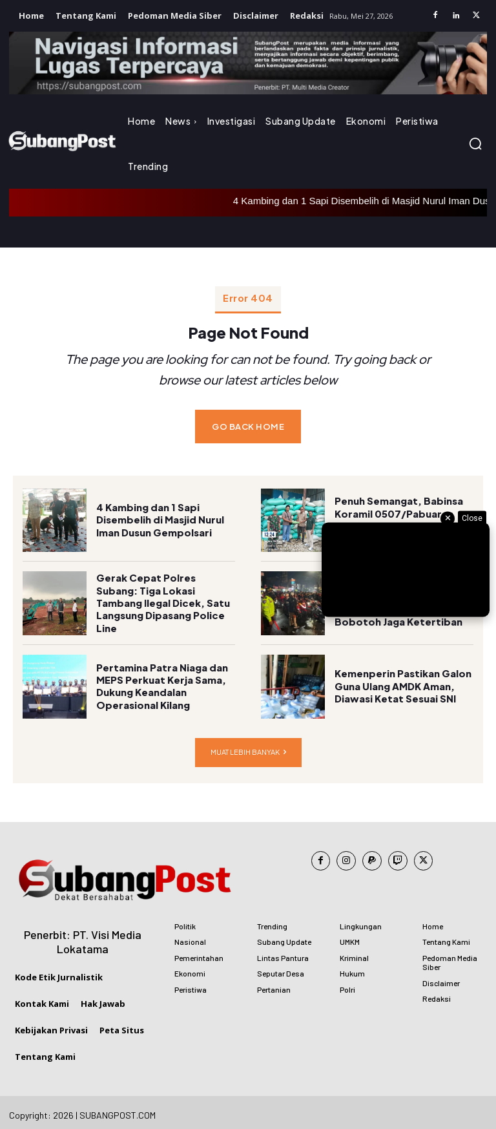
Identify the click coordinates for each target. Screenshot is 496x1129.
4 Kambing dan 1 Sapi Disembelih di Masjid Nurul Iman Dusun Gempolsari (157, 514)
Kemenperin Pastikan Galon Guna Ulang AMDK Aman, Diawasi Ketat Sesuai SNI (400, 681)
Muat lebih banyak (248, 747)
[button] (475, 143)
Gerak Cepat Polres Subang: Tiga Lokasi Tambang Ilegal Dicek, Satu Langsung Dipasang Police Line (164, 598)
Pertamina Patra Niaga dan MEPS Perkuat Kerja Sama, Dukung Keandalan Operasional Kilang (159, 681)
